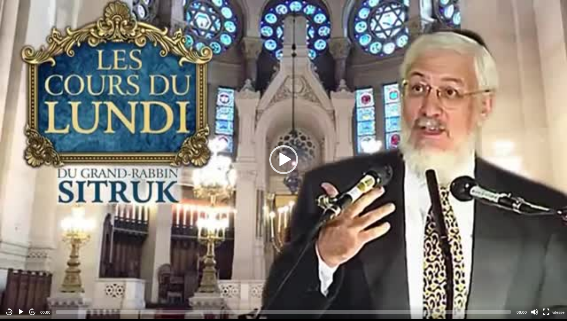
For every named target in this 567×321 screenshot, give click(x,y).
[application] (283, 159)
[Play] (20, 312)
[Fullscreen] (546, 312)
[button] (283, 159)
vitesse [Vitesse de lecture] (558, 312)
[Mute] (534, 312)
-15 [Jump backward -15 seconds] (9, 311)
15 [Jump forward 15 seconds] (32, 311)
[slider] (283, 312)
